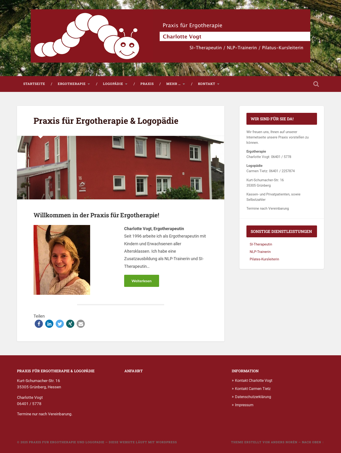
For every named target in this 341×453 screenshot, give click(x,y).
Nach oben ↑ (313, 442)
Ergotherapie (72, 84)
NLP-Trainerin (260, 252)
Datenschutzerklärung (253, 397)
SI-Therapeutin (261, 244)
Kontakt (206, 84)
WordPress (166, 442)
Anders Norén (284, 442)
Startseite (34, 84)
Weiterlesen (142, 281)
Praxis (147, 84)
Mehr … (173, 84)
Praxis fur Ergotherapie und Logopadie (66, 442)
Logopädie (113, 84)
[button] (39, 324)
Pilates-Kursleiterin (264, 259)
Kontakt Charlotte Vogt (253, 380)
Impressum (244, 405)
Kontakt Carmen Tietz (253, 388)
